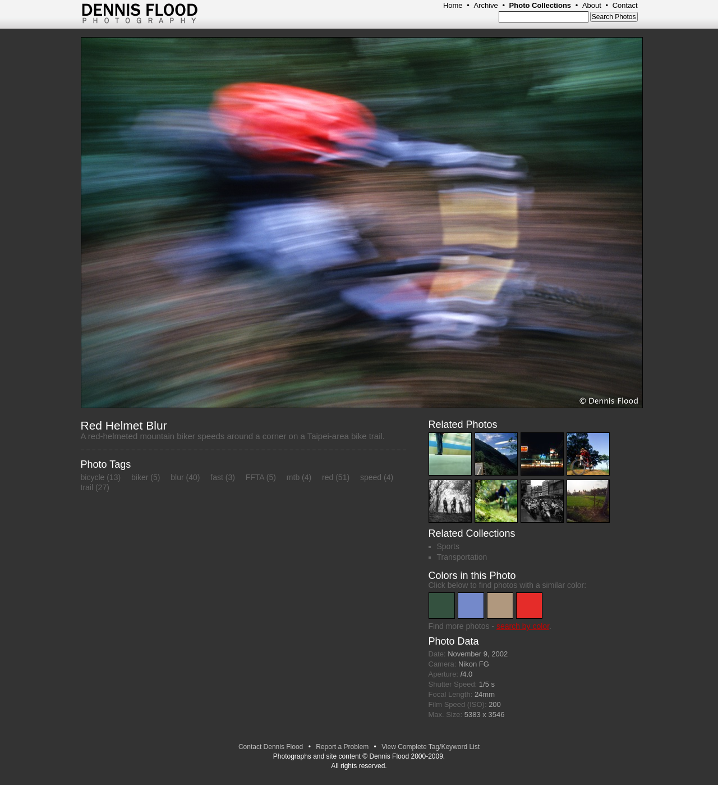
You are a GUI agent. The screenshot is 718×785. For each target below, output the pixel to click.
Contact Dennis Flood (270, 747)
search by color (522, 626)
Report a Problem (342, 747)
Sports (448, 546)
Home (453, 5)
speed (370, 477)
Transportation (462, 557)
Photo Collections (540, 5)
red (327, 477)
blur (177, 477)
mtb (293, 477)
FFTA (255, 477)
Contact (625, 5)
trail (87, 487)
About (591, 5)
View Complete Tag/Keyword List (430, 747)
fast (216, 477)
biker (139, 477)
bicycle (93, 477)
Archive (485, 5)
